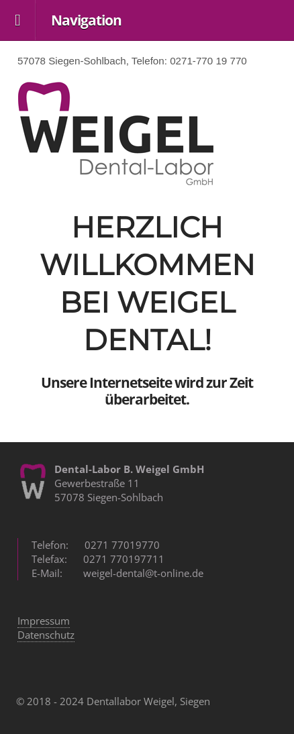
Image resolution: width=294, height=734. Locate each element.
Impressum (43, 620)
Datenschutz (46, 634)
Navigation (86, 20)
